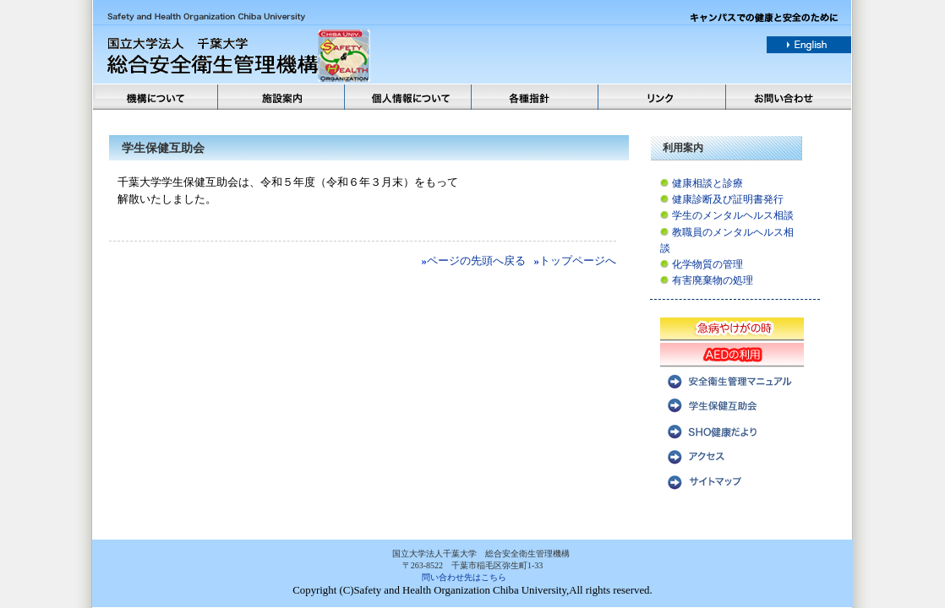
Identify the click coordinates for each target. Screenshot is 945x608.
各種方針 (535, 97)
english (809, 44)
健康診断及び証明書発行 (728, 199)
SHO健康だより (732, 429)
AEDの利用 (732, 353)
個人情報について (409, 97)
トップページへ (577, 261)
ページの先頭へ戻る (476, 261)
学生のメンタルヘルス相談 (733, 215)
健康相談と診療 (707, 183)
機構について (155, 97)
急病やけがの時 (732, 328)
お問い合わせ (789, 97)
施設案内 (282, 97)
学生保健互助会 (732, 404)
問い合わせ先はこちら (464, 577)
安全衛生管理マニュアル (732, 379)
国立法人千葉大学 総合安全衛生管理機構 (292, 56)
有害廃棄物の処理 (712, 280)
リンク (662, 97)
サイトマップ (732, 480)
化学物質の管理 (707, 264)
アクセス (732, 455)
